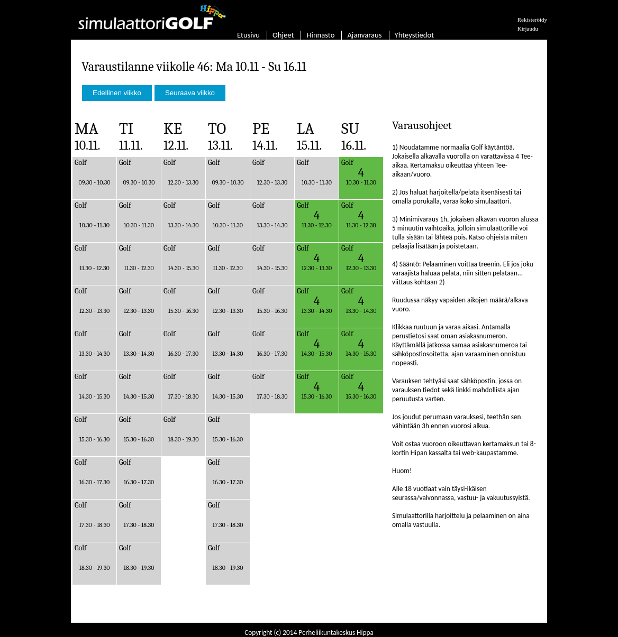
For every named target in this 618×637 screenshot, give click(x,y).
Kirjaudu (527, 28)
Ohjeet (283, 35)
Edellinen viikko (117, 93)
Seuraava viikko (190, 93)
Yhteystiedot (414, 35)
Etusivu (248, 35)
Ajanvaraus (364, 35)
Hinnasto (320, 35)
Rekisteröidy (532, 19)
